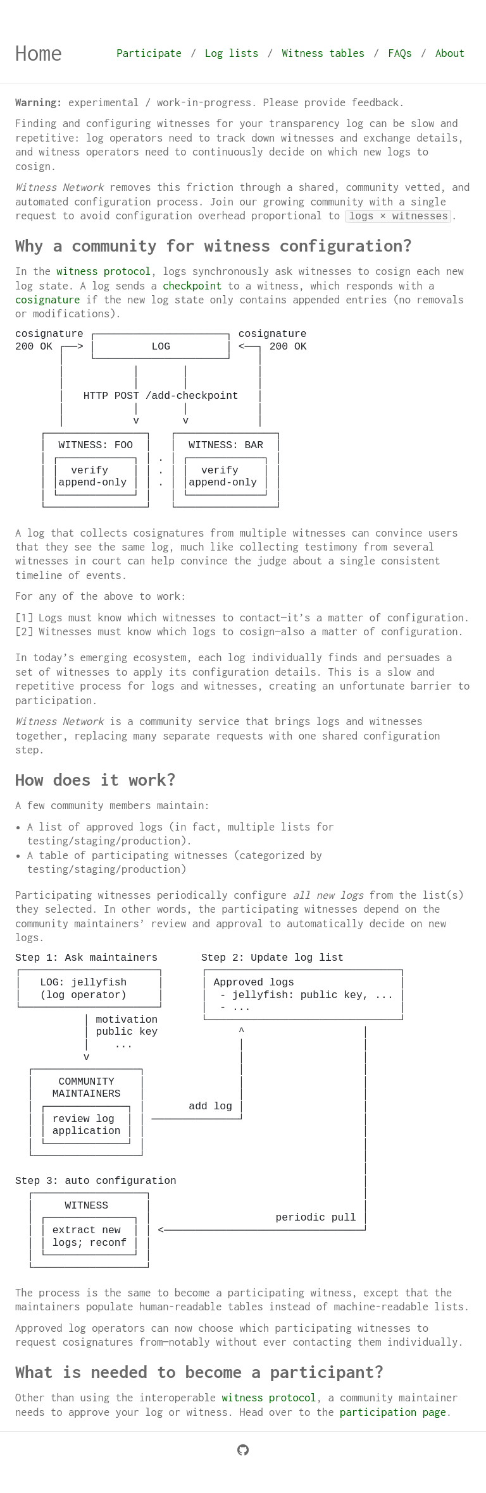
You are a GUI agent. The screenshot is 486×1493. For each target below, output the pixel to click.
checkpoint (192, 285)
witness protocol (103, 271)
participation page (393, 1412)
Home (39, 52)
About (450, 53)
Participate (149, 53)
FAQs (399, 53)
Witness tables (323, 53)
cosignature (47, 299)
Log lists (231, 53)
